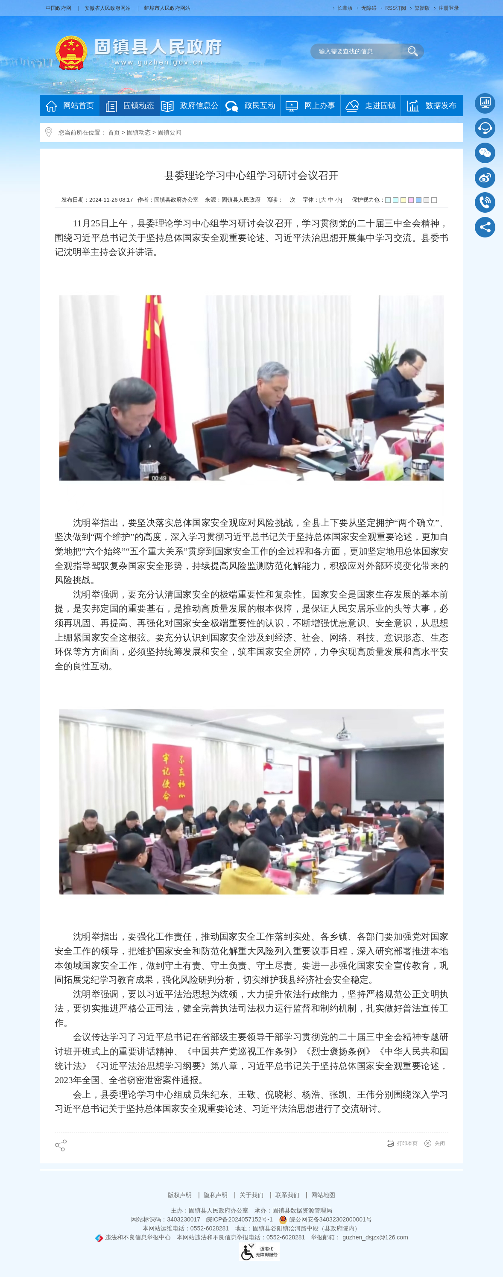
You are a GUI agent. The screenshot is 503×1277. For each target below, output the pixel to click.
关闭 (440, 1143)
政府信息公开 (190, 108)
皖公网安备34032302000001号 (325, 1219)
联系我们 (288, 1195)
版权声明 (180, 1195)
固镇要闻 (169, 132)
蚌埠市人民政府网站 (167, 8)
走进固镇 (370, 106)
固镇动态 (130, 106)
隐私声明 (216, 1195)
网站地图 (323, 1195)
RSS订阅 (395, 8)
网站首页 (70, 106)
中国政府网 (59, 8)
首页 (114, 132)
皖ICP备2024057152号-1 (239, 1219)
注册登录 (449, 8)
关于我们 (252, 1195)
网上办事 (310, 106)
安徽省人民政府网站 (108, 8)
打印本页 (407, 1143)
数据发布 (431, 105)
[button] (345, 8)
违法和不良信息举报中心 (133, 1237)
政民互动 (250, 106)
